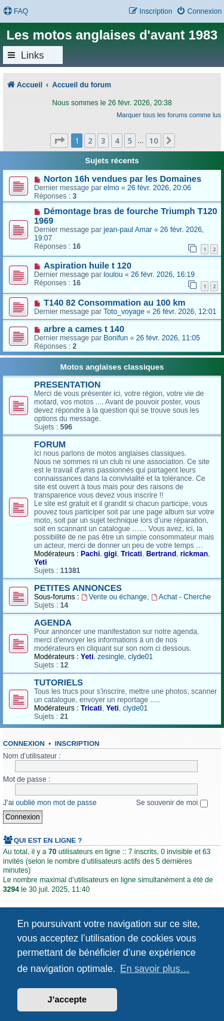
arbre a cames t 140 (84, 329)
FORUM (50, 444)
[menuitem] (15, 12)
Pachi (90, 554)
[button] (59, 140)
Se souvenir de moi (172, 802)
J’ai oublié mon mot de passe (50, 802)
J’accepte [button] (67, 999)
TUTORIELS (58, 682)
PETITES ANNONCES (78, 588)
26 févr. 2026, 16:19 (163, 274)
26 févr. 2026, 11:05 (168, 338)
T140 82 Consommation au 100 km (114, 302)
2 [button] (90, 140)
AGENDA (53, 622)
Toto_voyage (124, 311)
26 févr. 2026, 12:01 (184, 311)
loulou (112, 274)
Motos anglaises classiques (112, 366)
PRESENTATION (67, 384)
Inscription (77, 743)
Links (32, 55)
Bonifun (115, 338)
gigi (110, 554)
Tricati (131, 554)
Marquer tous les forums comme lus (168, 114)
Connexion (24, 743)
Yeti (40, 562)
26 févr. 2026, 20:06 (159, 188)
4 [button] (117, 140)
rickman (194, 554)
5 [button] (130, 140)
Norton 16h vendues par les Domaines (122, 179)
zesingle (110, 657)
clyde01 (140, 657)
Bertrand (161, 554)
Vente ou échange (114, 597)
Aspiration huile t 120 (87, 265)
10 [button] (153, 140)
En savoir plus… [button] (155, 969)
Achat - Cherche (181, 597)
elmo (111, 188)
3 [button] (103, 140)
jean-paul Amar (127, 229)
